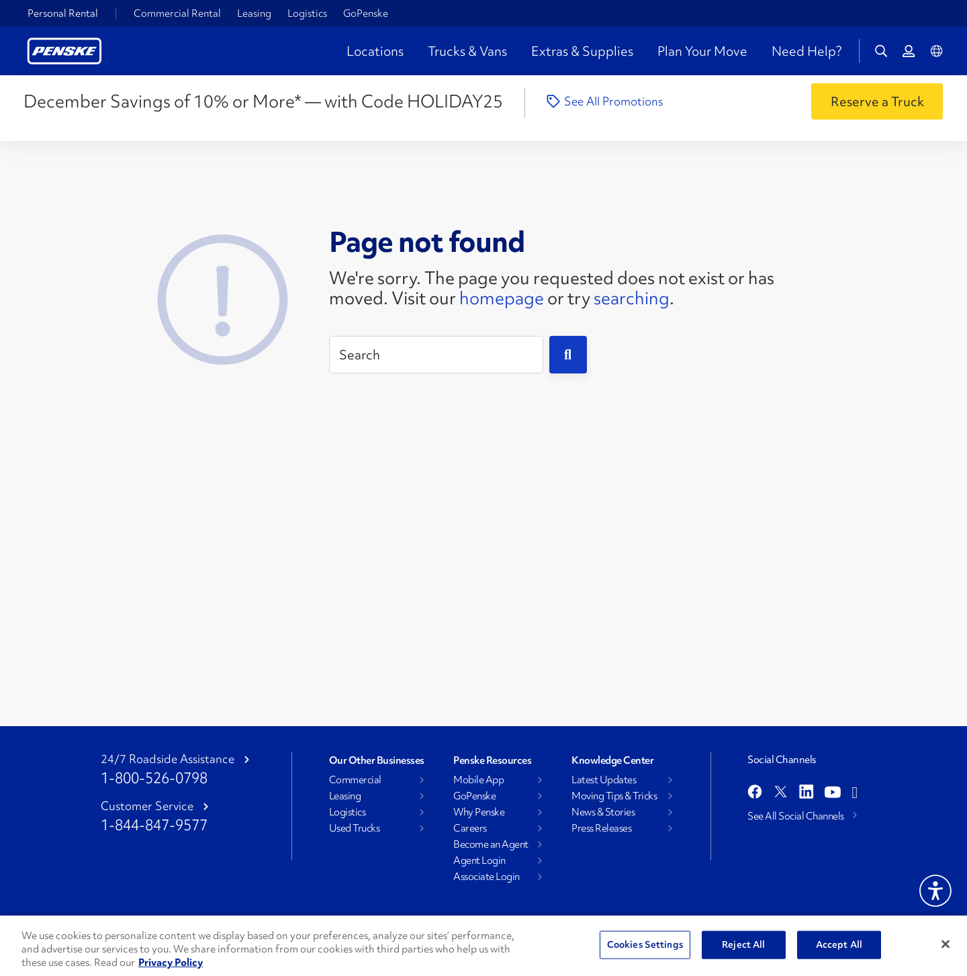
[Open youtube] (833, 793)
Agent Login (479, 860)
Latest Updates (603, 779)
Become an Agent (490, 844)
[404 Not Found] (223, 295)
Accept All (839, 944)
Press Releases (601, 828)
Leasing (254, 13)
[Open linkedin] (806, 793)
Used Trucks (354, 828)
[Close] (945, 944)
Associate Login (486, 876)
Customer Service (147, 806)
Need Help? (806, 51)
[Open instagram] (854, 793)
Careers (470, 828)
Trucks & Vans (467, 51)
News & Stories (603, 812)
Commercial (355, 779)
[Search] (436, 354)
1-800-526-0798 (154, 778)
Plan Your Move (702, 51)
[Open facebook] (754, 793)
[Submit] (568, 354)
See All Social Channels (795, 816)
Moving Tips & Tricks (614, 796)
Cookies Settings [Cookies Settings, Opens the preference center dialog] (645, 944)
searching (632, 298)
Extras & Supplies (582, 51)
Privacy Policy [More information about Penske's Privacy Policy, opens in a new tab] (170, 962)
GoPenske (365, 13)
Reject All (743, 944)
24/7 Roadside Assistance (167, 759)
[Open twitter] (780, 793)
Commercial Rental (177, 13)
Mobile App (478, 779)
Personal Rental (63, 13)
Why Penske (478, 812)
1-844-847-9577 (154, 825)
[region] (483, 946)
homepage (501, 298)
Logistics (307, 13)
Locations (375, 51)
